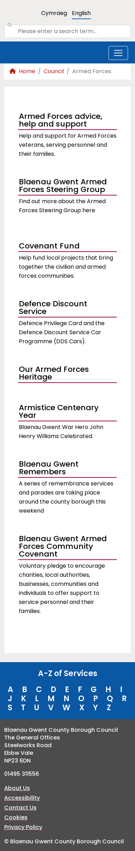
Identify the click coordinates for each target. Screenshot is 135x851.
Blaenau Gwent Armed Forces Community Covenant (63, 547)
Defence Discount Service (53, 308)
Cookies (16, 817)
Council (54, 71)
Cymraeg (54, 13)
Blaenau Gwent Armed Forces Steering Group (63, 186)
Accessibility (22, 798)
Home (22, 71)
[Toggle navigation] (118, 53)
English (81, 13)
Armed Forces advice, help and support (60, 121)
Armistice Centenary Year (59, 412)
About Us (17, 788)
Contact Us (20, 808)
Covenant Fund (49, 245)
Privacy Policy (23, 827)
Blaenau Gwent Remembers (48, 468)
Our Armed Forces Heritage (54, 374)
